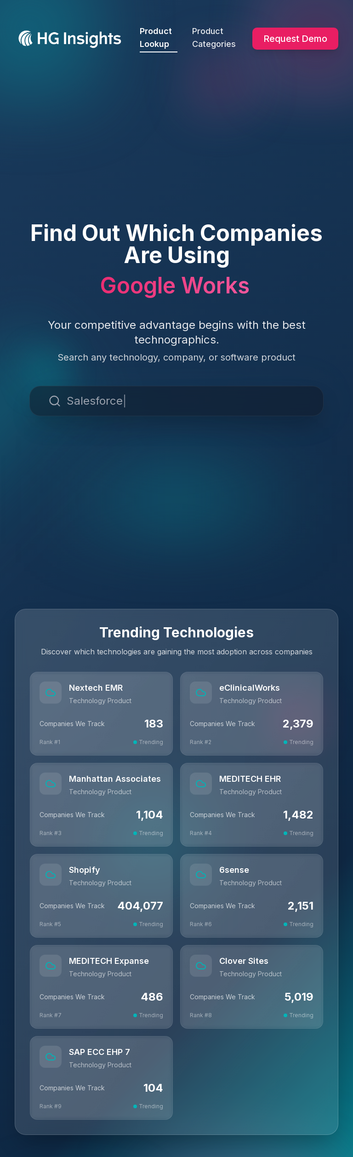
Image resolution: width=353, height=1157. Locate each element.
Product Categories (214, 37)
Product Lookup (158, 39)
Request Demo (295, 38)
